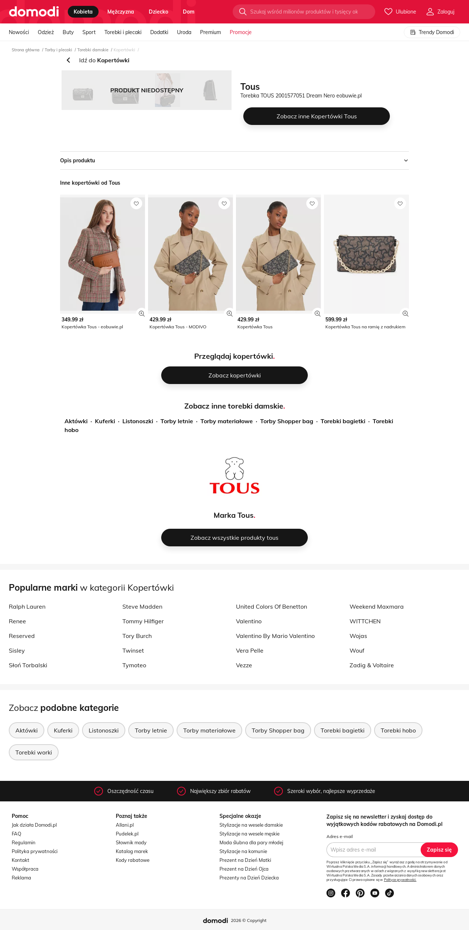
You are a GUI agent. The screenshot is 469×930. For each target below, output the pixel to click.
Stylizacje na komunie (243, 851)
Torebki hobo (398, 730)
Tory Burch (137, 635)
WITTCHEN (365, 621)
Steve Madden (142, 606)
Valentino (249, 621)
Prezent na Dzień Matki (245, 860)
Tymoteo (134, 665)
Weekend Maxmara (377, 606)
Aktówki (76, 421)
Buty (68, 32)
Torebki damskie (92, 49)
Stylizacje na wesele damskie (251, 825)
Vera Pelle (249, 650)
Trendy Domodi (432, 32)
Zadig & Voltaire (372, 665)
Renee (17, 621)
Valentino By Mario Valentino (275, 635)
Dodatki (159, 32)
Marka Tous (234, 515)
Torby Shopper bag (286, 421)
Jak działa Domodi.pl (34, 825)
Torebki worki (33, 752)
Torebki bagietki (343, 421)
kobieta (83, 11)
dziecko (158, 11)
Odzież (46, 32)
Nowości (19, 32)
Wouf (357, 650)
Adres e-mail (339, 836)
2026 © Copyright (248, 920)
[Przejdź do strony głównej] (34, 11)
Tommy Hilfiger (143, 621)
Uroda (184, 32)
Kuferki (105, 421)
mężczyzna (120, 11)
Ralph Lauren (27, 606)
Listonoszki (137, 421)
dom (189, 11)
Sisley (17, 650)
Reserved (22, 635)
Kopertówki (124, 49)
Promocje (241, 32)
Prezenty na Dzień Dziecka (249, 878)
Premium (210, 32)
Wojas (358, 635)
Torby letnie (176, 421)
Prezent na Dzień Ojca (244, 869)
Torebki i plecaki (122, 32)
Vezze (244, 665)
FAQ (16, 834)
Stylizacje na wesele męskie (249, 834)
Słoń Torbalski (28, 665)
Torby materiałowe (226, 421)
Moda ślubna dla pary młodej (251, 842)
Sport (89, 32)
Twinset (133, 650)
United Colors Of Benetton (271, 606)
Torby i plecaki (58, 49)
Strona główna (26, 49)
